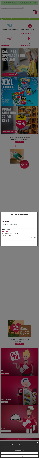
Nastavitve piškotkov (19, 450)
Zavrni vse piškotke (19, 453)
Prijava (4, 226)
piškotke (15, 444)
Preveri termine (33, 237)
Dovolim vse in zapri (19, 456)
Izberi (4, 238)
